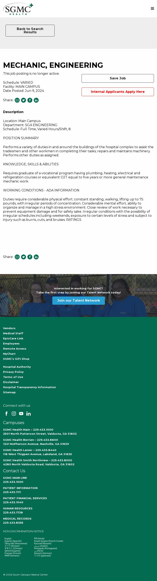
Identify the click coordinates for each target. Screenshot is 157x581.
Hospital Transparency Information (29, 387)
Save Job (118, 78)
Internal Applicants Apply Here (118, 92)
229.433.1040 (13, 502)
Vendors (9, 328)
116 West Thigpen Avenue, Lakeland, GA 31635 (37, 454)
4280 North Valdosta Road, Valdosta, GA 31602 (38, 464)
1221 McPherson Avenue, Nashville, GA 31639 (36, 443)
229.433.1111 (12, 492)
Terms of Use (13, 377)
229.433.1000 (13, 481)
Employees (11, 343)
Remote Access (14, 348)
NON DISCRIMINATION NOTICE (23, 531)
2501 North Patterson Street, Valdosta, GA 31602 (40, 433)
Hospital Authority (17, 366)
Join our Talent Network (78, 300)
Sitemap (9, 392)
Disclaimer (11, 382)
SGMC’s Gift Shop (16, 358)
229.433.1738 (13, 512)
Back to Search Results (30, 30)
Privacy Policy (13, 371)
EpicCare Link (13, 338)
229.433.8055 (13, 522)
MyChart (9, 353)
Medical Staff (13, 333)
